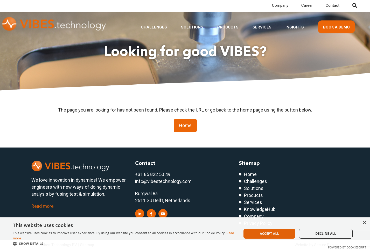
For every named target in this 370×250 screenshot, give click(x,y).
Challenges (154, 27)
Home (185, 125)
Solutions (192, 27)
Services (262, 27)
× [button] (364, 223)
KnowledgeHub (260, 209)
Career (307, 5)
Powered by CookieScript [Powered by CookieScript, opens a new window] (347, 247)
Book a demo (336, 27)
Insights (294, 27)
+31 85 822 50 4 (151, 174)
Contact (332, 5)
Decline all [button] (325, 233)
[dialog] (185, 233)
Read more (42, 206)
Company (280, 5)
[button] (124, 243)
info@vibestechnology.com (163, 181)
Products (228, 27)
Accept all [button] (269, 233)
